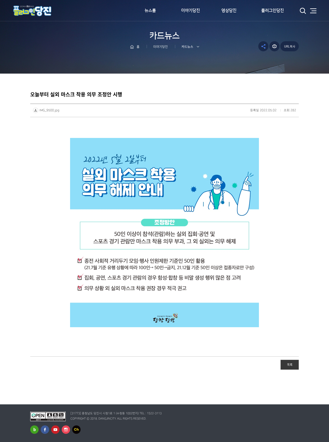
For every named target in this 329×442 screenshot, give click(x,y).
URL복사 (289, 46)
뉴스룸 (150, 10)
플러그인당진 (272, 10)
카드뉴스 (187, 47)
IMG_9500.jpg (49, 110)
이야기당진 (190, 10)
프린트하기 (274, 46)
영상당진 (228, 10)
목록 (289, 364)
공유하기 (263, 46)
